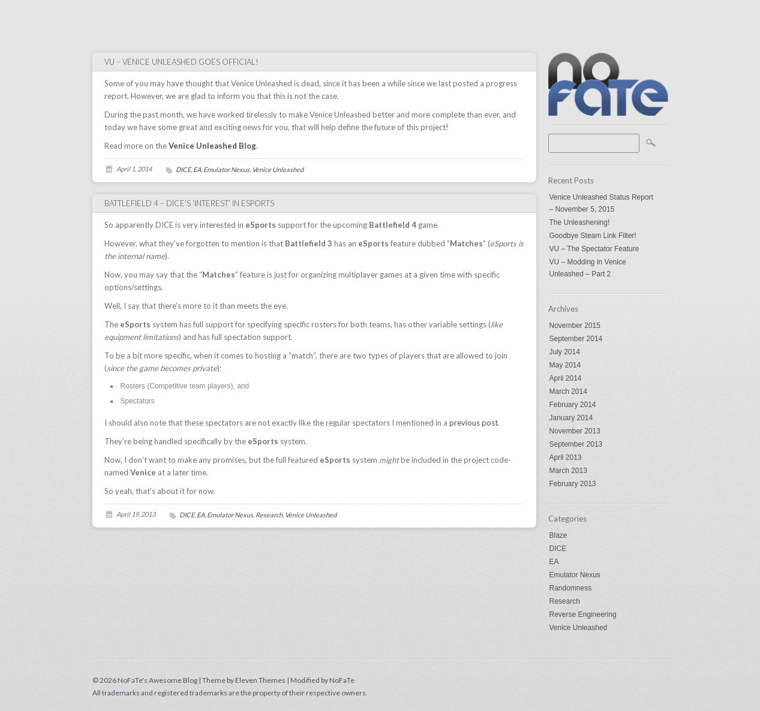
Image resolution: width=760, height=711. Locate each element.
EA (554, 562)
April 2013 (565, 457)
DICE (558, 548)
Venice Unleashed (578, 627)
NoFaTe (342, 680)
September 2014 (576, 339)
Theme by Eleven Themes (244, 680)
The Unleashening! (579, 222)
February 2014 (572, 404)
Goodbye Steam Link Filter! (592, 235)
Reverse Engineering (583, 614)
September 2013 (576, 444)
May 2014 (565, 365)
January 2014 (571, 418)
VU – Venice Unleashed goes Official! (181, 62)
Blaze (558, 535)
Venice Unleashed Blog (212, 145)
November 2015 (574, 325)
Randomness (570, 588)
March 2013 (568, 470)
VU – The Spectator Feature (594, 249)
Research (564, 601)
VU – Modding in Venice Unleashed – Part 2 (587, 268)
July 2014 (564, 352)
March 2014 (568, 391)
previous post (473, 422)
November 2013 (574, 431)
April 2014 (565, 378)
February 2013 (572, 484)
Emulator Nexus (574, 575)
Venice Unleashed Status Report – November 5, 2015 (601, 203)
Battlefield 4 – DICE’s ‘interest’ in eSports (189, 203)
